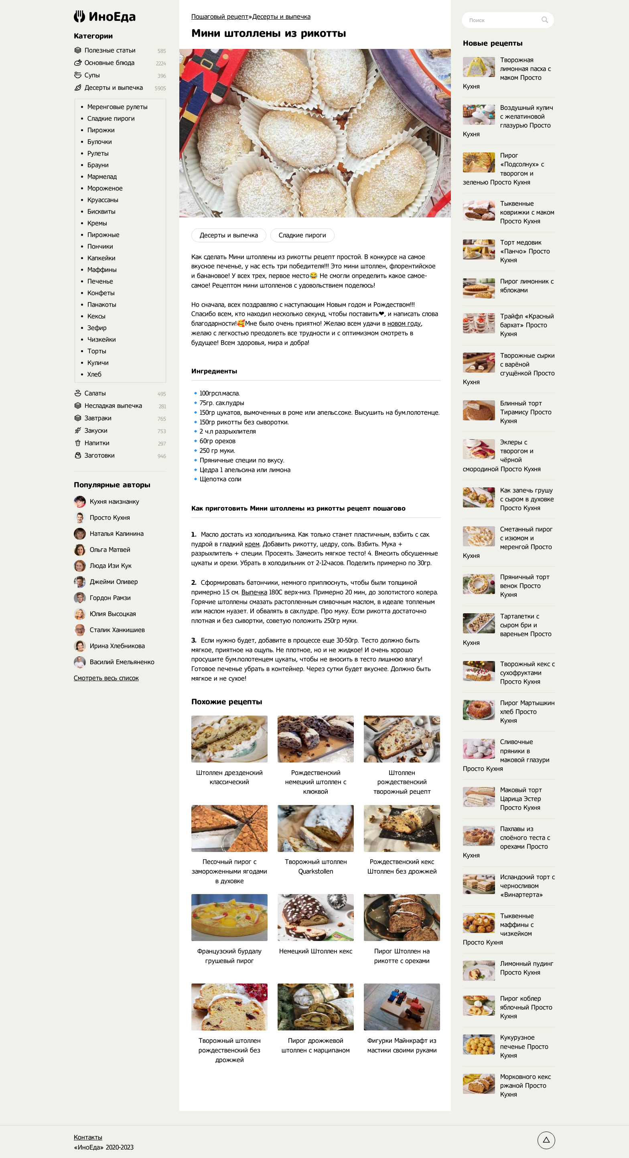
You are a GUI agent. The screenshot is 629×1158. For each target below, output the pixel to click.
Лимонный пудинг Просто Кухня (508, 968)
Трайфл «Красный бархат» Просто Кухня (508, 325)
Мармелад (102, 176)
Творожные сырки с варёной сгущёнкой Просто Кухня (509, 369)
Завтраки (98, 418)
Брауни (98, 165)
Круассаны (102, 200)
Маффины (102, 270)
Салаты (95, 393)
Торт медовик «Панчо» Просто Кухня (506, 251)
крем (252, 544)
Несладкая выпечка (113, 406)
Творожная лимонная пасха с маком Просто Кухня (507, 73)
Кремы (97, 223)
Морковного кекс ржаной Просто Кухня (507, 1085)
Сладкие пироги (302, 235)
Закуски (96, 430)
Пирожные (103, 235)
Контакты (88, 1137)
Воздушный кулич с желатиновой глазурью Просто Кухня (508, 121)
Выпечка (254, 592)
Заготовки (100, 455)
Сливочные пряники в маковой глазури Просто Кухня (506, 755)
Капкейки (101, 258)
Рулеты (98, 153)
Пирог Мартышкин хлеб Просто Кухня (509, 711)
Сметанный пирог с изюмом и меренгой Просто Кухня (508, 542)
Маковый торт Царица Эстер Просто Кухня (502, 798)
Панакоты (101, 304)
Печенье (100, 281)
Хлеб (94, 374)
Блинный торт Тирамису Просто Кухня (507, 412)
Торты (96, 351)
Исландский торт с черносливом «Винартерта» (509, 885)
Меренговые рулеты (117, 107)
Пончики (100, 246)
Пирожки (101, 130)
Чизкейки (101, 339)
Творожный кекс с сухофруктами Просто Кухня (509, 672)
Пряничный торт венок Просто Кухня (506, 585)
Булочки (99, 142)
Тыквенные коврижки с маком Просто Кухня (508, 212)
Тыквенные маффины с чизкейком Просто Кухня (498, 929)
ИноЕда (105, 16)
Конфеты (101, 293)
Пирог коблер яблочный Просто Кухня (507, 1007)
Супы (92, 75)
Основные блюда (109, 63)
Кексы (96, 316)
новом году (404, 323)
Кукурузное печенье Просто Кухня (505, 1046)
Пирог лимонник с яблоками (508, 286)
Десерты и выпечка (229, 235)
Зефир (97, 328)
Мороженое (105, 188)
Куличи (98, 363)
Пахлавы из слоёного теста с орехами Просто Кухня (506, 842)
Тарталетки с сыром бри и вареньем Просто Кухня (507, 629)
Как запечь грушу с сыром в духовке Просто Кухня (508, 499)
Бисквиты (101, 211)
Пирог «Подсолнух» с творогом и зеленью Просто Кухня (503, 169)
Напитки (97, 443)
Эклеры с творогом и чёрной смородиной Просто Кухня (502, 455)
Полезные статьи (110, 50)
